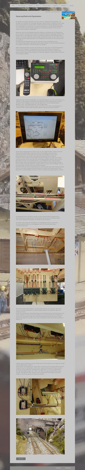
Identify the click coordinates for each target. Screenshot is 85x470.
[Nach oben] (21, 458)
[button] (21, 5)
